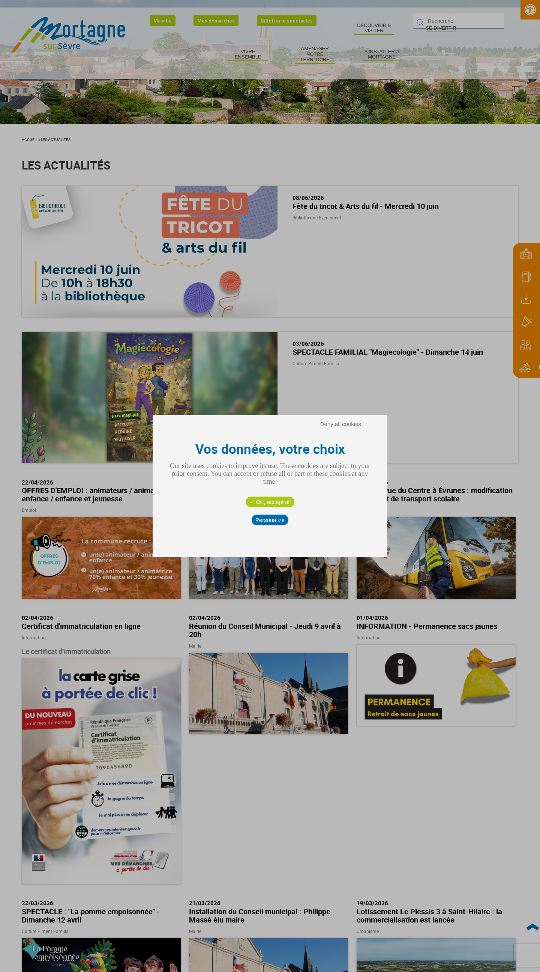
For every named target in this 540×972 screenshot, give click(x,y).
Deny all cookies (340, 424)
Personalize (270, 520)
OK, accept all (270, 502)
